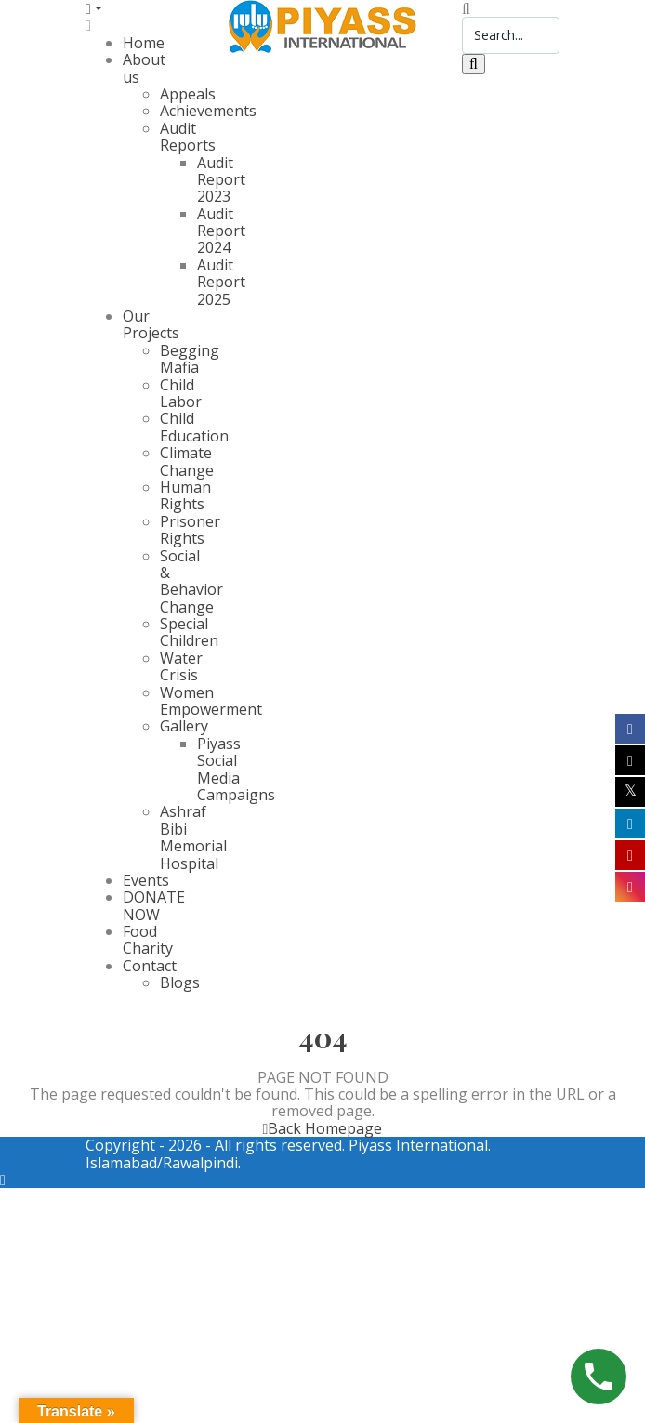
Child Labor (181, 393)
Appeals (188, 94)
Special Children (189, 632)
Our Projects (151, 324)
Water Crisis (181, 666)
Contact (150, 965)
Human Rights (185, 495)
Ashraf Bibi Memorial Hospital (193, 837)
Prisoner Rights (190, 529)
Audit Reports (188, 136)
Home (144, 43)
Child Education (194, 426)
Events (146, 880)
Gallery (184, 726)
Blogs (180, 982)
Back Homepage (323, 1128)
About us (144, 67)
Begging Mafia (189, 358)
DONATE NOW (154, 905)
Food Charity (148, 939)
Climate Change (187, 461)
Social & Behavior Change (191, 581)
